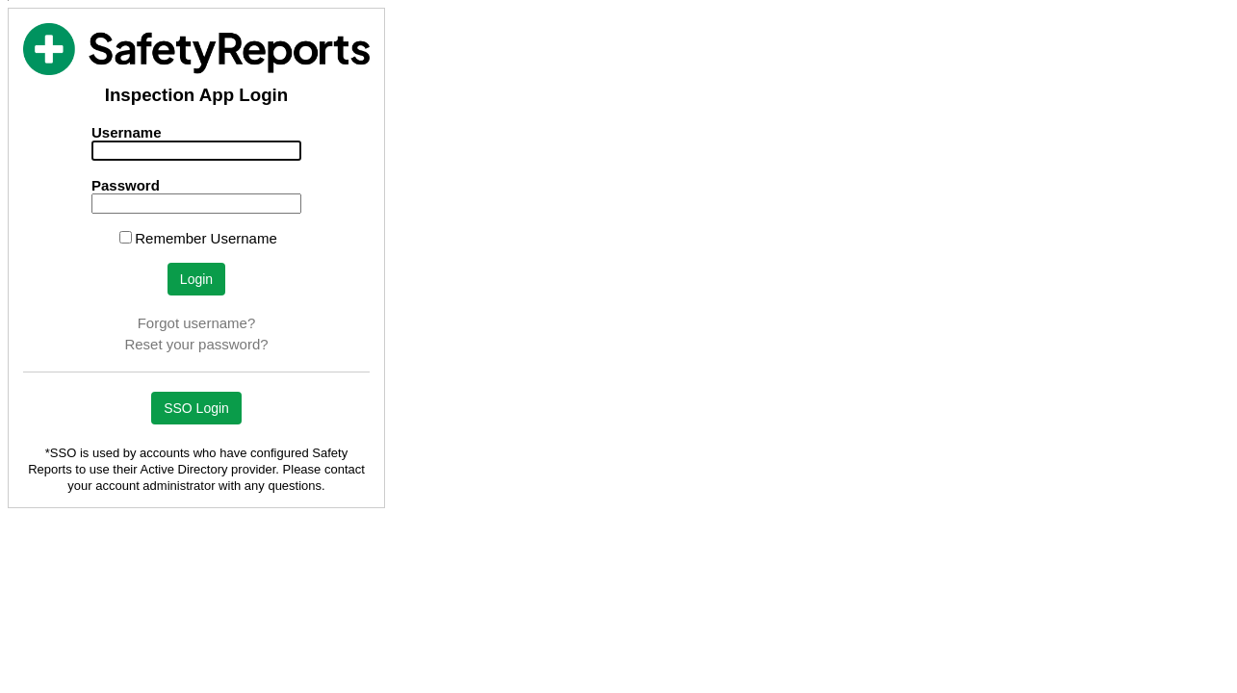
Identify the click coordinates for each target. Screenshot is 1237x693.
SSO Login (196, 408)
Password (125, 185)
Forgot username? (197, 323)
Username (126, 132)
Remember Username (206, 238)
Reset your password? (196, 344)
